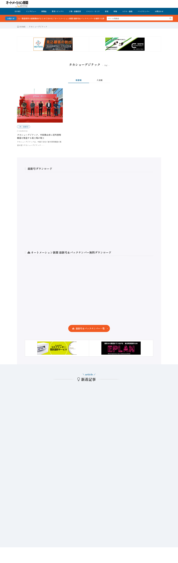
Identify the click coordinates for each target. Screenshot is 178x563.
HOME (18, 11)
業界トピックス (58, 11)
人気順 (99, 80)
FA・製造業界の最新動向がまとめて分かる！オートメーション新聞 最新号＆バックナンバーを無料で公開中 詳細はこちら (72, 18)
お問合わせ (159, 11)
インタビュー (31, 11)
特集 (115, 11)
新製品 (43, 11)
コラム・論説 (127, 11)
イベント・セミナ (93, 11)
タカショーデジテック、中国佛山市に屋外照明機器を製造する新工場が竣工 (39, 136)
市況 (106, 11)
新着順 (78, 80)
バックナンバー (144, 11)
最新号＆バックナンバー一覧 (90, 328)
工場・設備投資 (75, 11)
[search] (170, 18)
